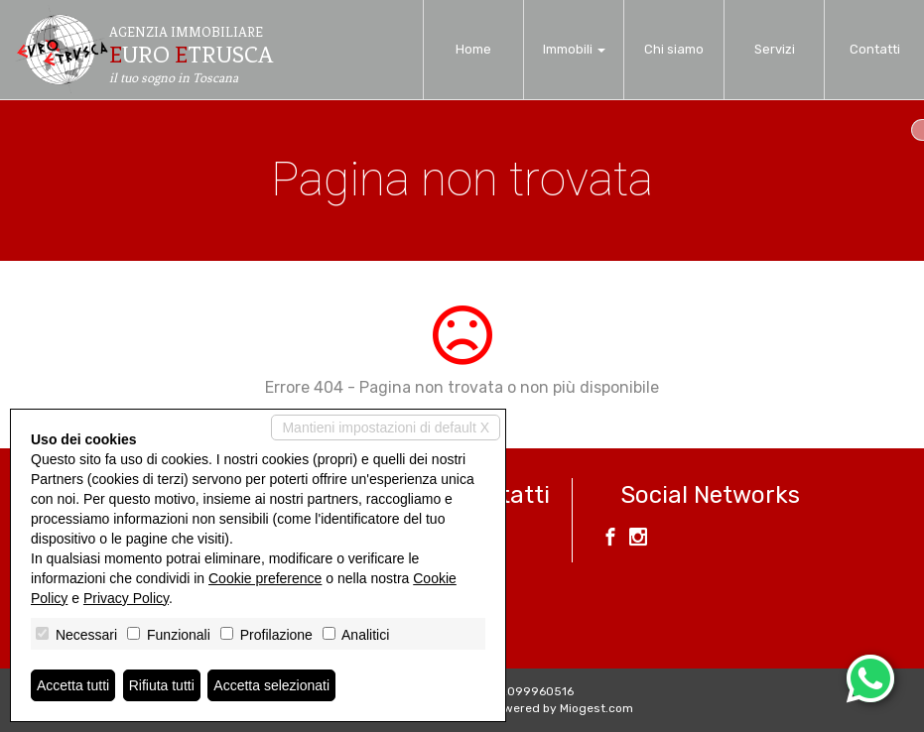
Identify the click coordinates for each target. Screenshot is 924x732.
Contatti (875, 49)
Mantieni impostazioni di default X (385, 427)
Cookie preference (265, 578)
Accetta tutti (73, 685)
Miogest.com (596, 708)
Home (473, 49)
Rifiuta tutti (162, 685)
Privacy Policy (126, 598)
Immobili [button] (574, 49)
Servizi (774, 49)
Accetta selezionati (271, 685)
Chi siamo (674, 49)
